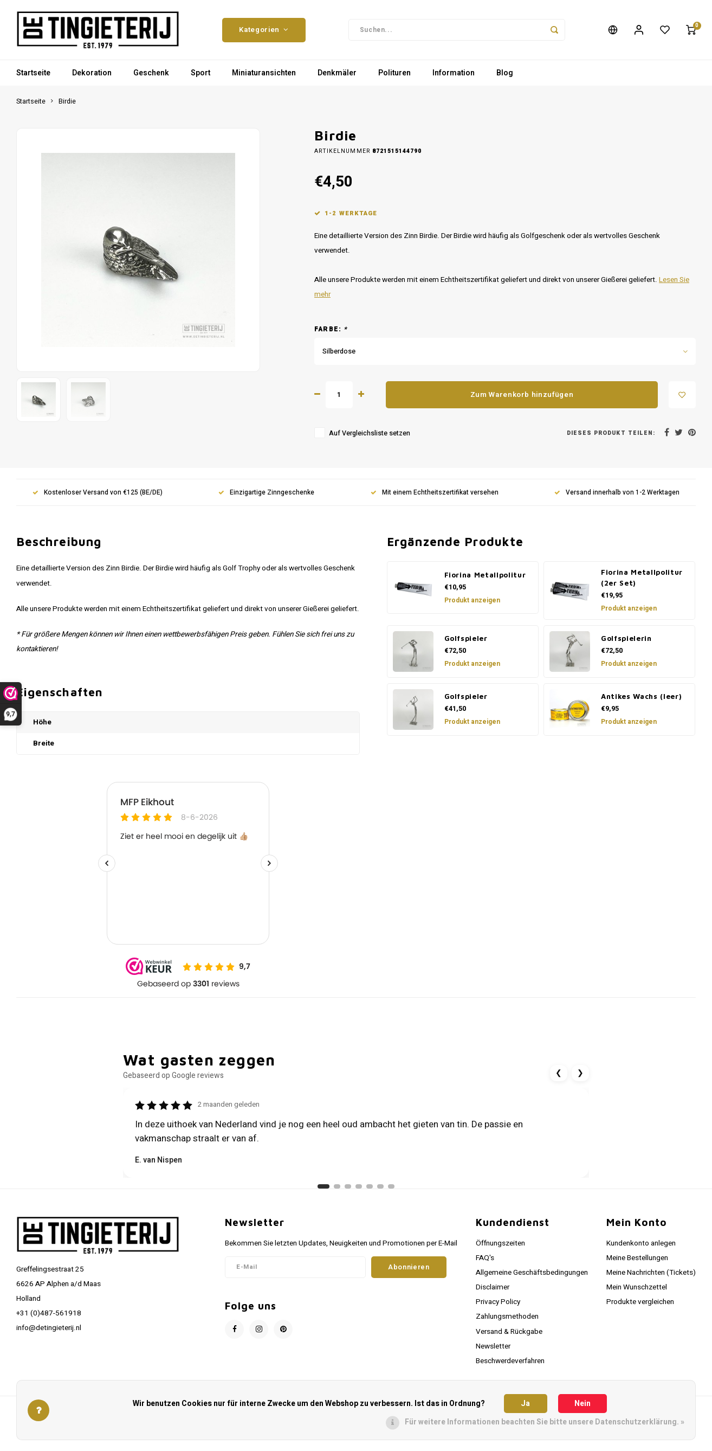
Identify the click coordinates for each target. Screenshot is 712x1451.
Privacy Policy (498, 1301)
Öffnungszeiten (500, 1243)
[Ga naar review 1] (323, 1186)
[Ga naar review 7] (391, 1186)
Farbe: (331, 329)
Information (453, 73)
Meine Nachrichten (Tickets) (651, 1272)
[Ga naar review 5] (369, 1186)
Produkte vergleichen (640, 1301)
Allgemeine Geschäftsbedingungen (532, 1272)
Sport (200, 73)
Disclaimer (492, 1287)
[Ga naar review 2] (337, 1186)
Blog (504, 73)
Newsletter (493, 1346)
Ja (525, 1403)
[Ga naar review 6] (380, 1186)
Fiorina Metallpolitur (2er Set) (642, 577)
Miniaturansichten (264, 73)
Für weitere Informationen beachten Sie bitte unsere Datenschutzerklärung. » (544, 1422)
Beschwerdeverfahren (510, 1361)
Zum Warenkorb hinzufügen (522, 394)
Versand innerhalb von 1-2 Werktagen (616, 492)
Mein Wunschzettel (636, 1287)
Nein (582, 1403)
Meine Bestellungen (637, 1258)
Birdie (67, 101)
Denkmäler (337, 73)
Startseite (33, 73)
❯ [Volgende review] (580, 1072)
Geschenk (151, 73)
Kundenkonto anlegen (641, 1243)
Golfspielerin (626, 638)
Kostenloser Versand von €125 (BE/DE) (98, 492)
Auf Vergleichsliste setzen (369, 433)
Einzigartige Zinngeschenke (266, 492)
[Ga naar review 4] (358, 1186)
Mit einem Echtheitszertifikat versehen (435, 492)
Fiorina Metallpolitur (485, 574)
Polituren (394, 73)
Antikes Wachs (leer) (641, 696)
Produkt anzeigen (472, 600)
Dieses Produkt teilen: (611, 433)
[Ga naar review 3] (348, 1186)
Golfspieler (466, 638)
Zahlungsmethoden (507, 1316)
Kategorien (263, 29)
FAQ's (485, 1258)
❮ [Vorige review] (558, 1072)
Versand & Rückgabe (509, 1331)
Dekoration (92, 73)
